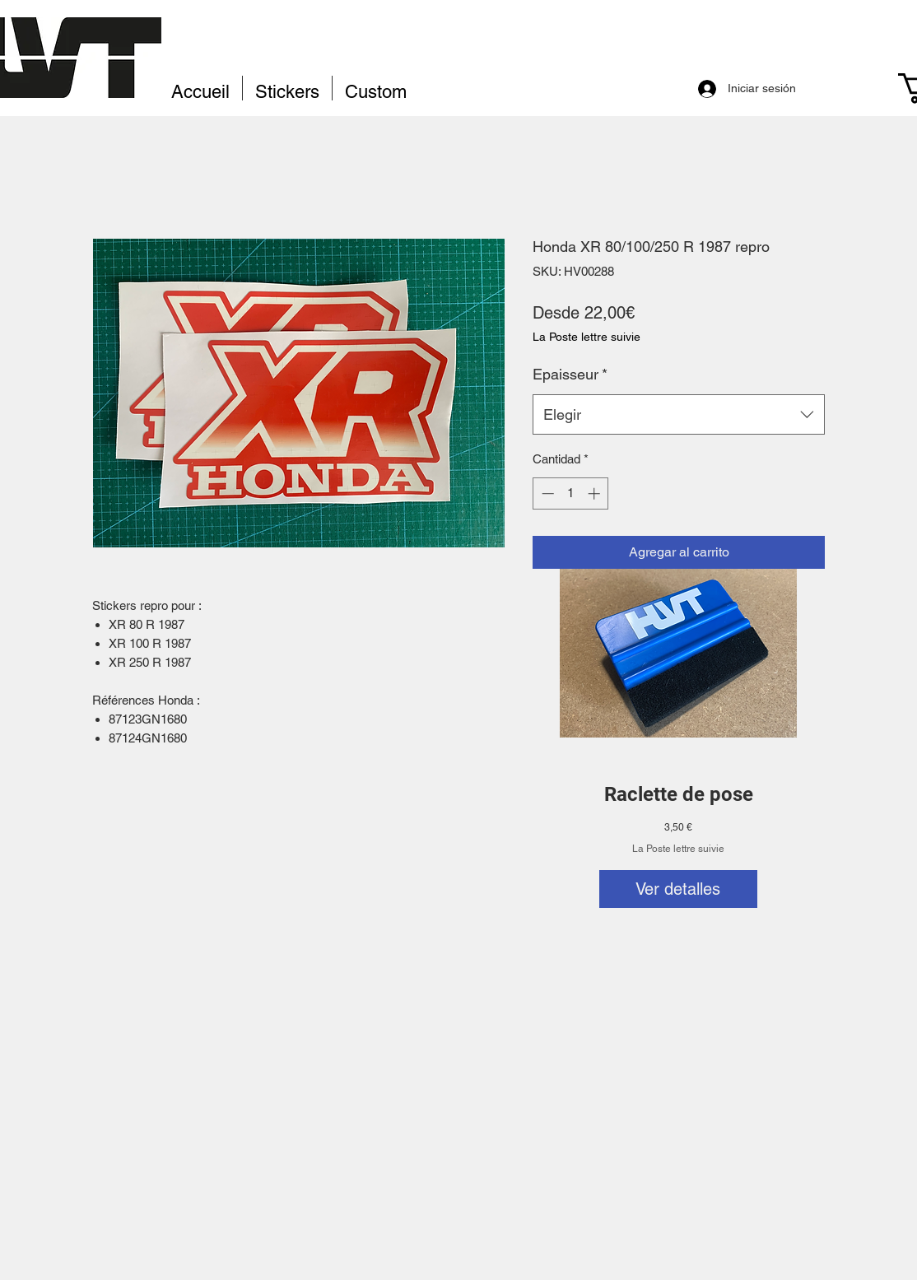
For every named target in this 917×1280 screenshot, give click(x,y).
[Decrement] (546, 493)
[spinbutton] (570, 493)
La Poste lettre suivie (678, 848)
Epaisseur (570, 374)
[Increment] (595, 493)
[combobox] (679, 414)
